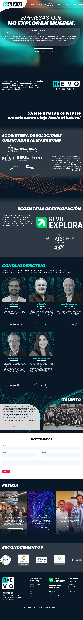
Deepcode (34, 596)
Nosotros (34, 4)
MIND (32, 586)
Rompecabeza (36, 584)
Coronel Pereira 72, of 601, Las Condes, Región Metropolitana (11, 597)
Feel (31, 591)
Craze (51, 593)
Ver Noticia (14, 531)
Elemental (53, 591)
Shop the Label (55, 596)
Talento (60, 4)
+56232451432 (7, 593)
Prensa (68, 4)
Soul (31, 589)
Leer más (41, 51)
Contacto (72, 582)
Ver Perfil (14, 324)
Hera (31, 594)
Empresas (42, 4)
